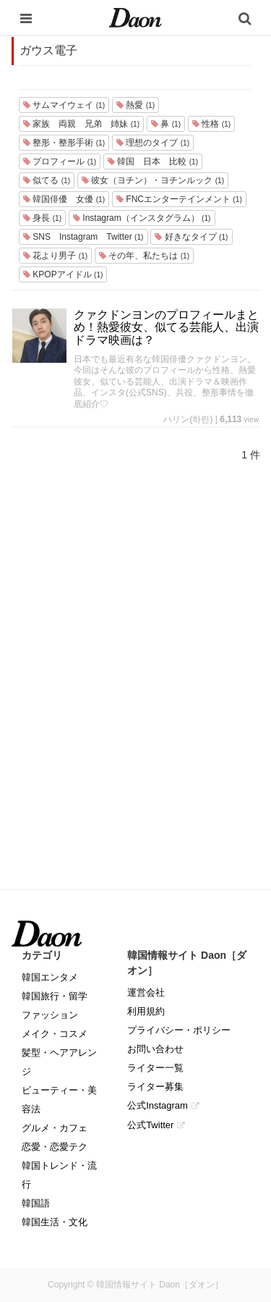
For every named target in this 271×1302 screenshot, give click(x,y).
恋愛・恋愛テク (54, 1146)
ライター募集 (155, 1086)
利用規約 (146, 1011)
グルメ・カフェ (54, 1127)
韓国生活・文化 (54, 1222)
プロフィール (59, 161)
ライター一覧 (155, 1067)
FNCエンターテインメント (179, 199)
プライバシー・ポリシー (179, 1030)
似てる (46, 180)
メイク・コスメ (54, 1033)
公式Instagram (157, 1105)
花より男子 (55, 256)
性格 (211, 124)
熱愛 (135, 105)
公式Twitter (150, 1125)
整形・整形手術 (64, 143)
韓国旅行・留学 (54, 996)
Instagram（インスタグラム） (141, 218)
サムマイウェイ (64, 105)
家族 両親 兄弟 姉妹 (81, 124)
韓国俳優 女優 (64, 199)
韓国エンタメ (50, 977)
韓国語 (36, 1203)
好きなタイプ (191, 237)
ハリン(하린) (187, 419)
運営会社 (146, 992)
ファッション (50, 1014)
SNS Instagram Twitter (83, 237)
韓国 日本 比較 (153, 161)
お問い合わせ (155, 1048)
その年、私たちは (144, 256)
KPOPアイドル (63, 274)
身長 (42, 218)
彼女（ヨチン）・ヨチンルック (153, 180)
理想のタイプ (152, 143)
